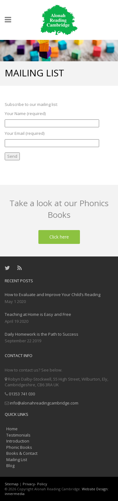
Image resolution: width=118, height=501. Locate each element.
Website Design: (95, 489)
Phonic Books (19, 447)
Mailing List (16, 459)
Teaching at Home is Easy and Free (38, 314)
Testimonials (18, 435)
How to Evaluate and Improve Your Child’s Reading (52, 294)
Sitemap (12, 484)
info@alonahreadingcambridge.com (44, 403)
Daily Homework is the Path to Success (41, 334)
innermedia (15, 493)
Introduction (17, 441)
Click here (59, 237)
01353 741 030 (22, 394)
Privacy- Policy (35, 484)
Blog (10, 465)
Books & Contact (21, 453)
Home (12, 429)
